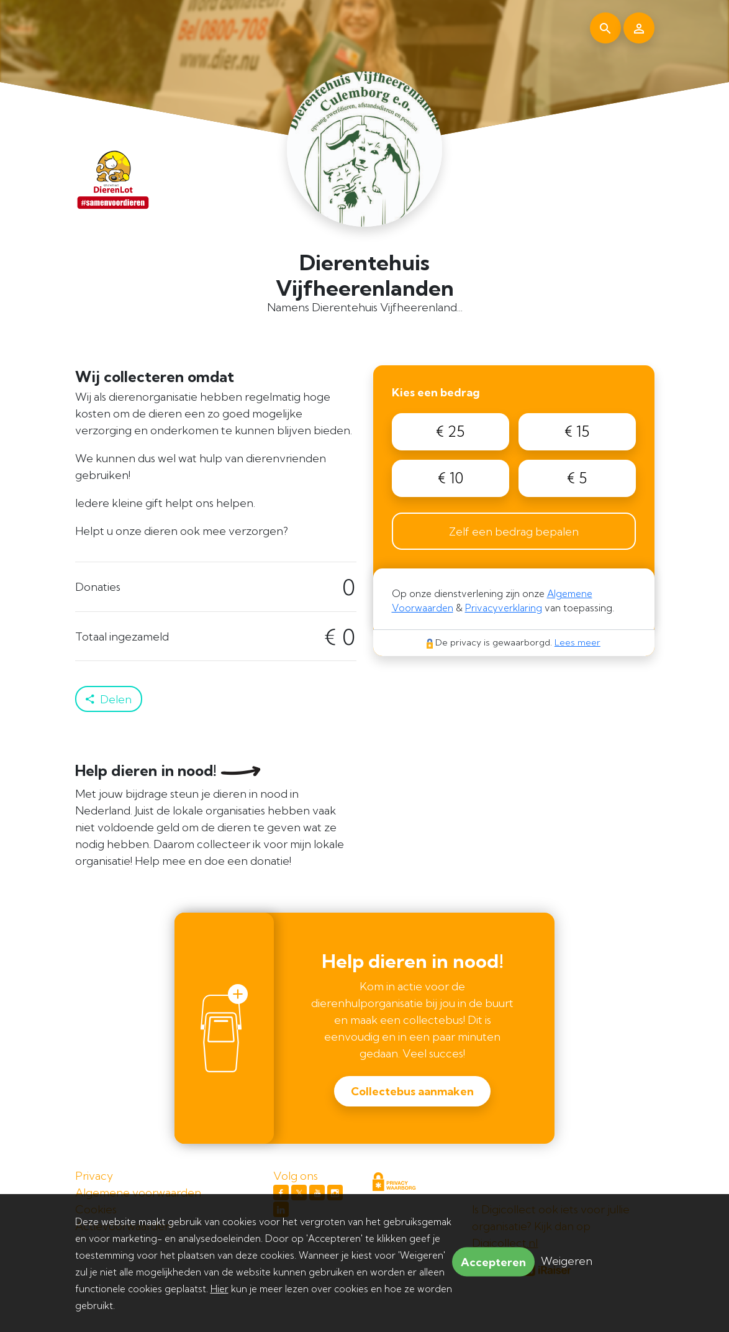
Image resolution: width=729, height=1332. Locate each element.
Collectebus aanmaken (412, 1091)
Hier (220, 1289)
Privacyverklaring (503, 608)
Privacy (94, 1176)
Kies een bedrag (436, 392)
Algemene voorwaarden (138, 1192)
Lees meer (577, 642)
